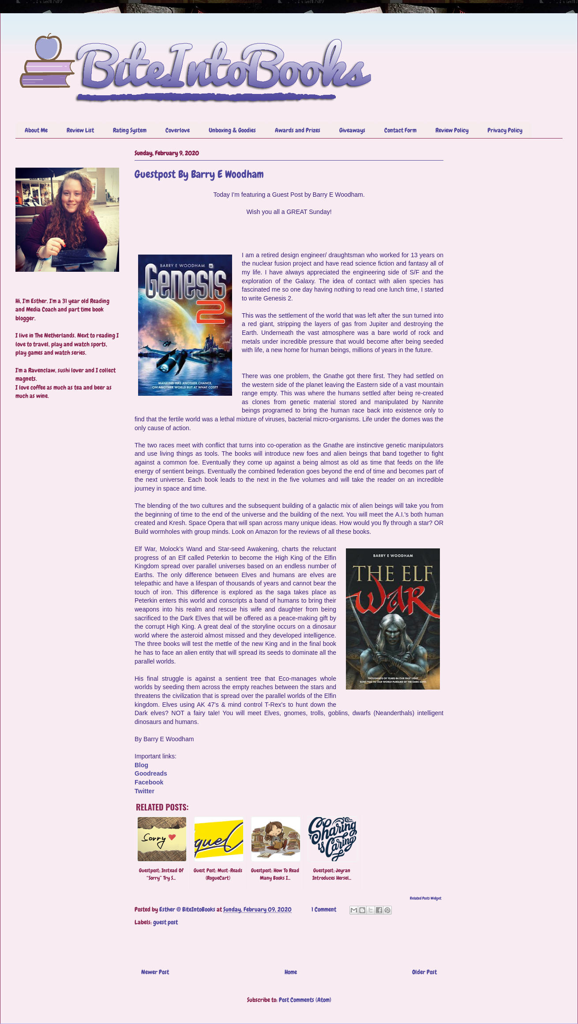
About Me (36, 130)
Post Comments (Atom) (305, 1000)
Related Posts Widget (425, 898)
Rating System (129, 130)
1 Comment (324, 909)
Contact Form (400, 130)
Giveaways (352, 130)
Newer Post (155, 972)
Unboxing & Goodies (232, 130)
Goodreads (151, 773)
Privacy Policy (505, 130)
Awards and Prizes (297, 130)
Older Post (424, 972)
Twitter (144, 791)
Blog (141, 765)
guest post (165, 922)
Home (291, 972)
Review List (80, 130)
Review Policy (452, 130)
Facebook (149, 782)
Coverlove (177, 130)
